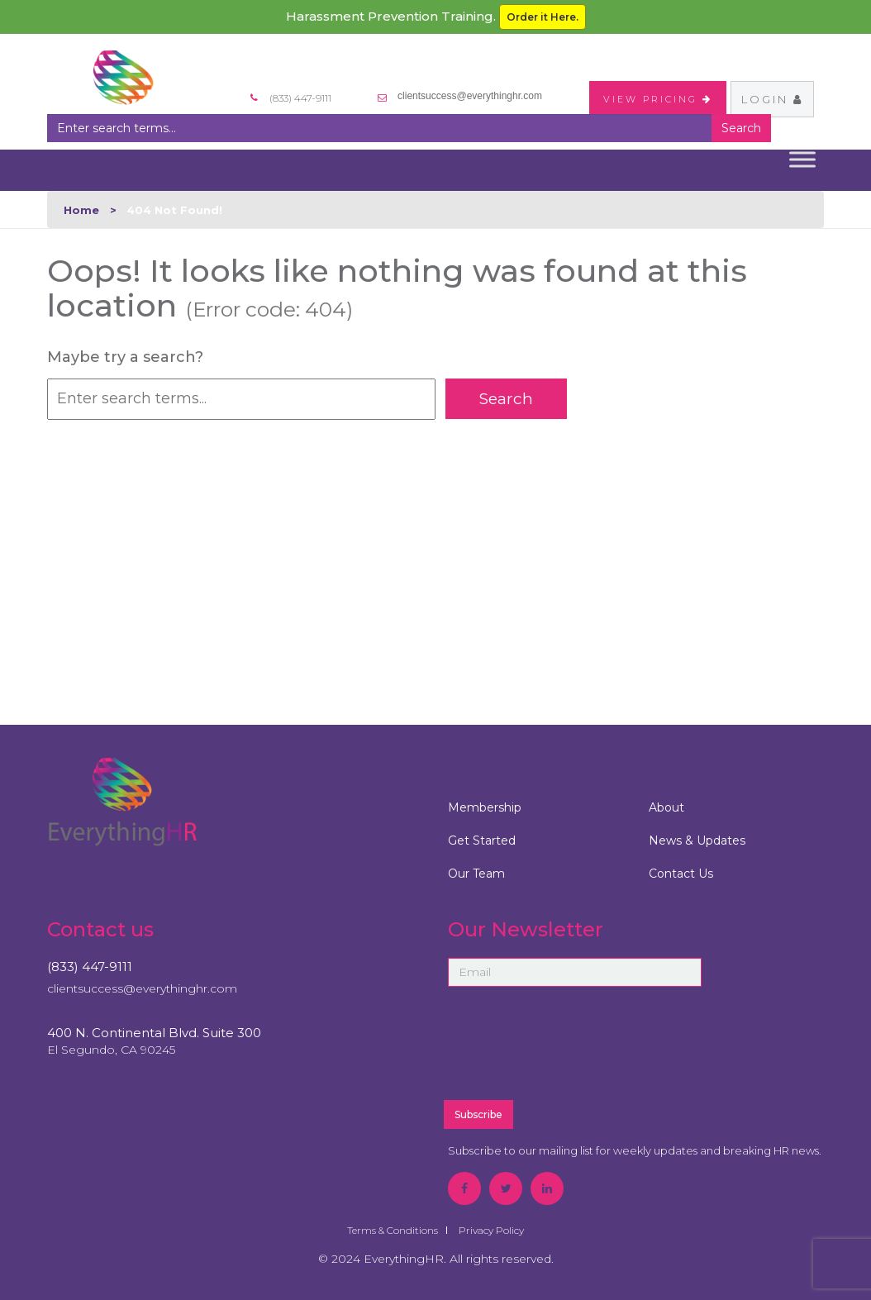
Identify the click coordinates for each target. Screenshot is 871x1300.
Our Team (476, 873)
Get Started (482, 840)
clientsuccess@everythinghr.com (469, 96)
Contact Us (681, 873)
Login (772, 99)
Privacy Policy (491, 1230)
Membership (484, 807)
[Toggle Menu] (802, 159)
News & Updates (697, 840)
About (666, 807)
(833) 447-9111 (89, 966)
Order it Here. (542, 17)
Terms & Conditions (392, 1230)
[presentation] (614, 1050)
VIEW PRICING (657, 99)
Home (81, 210)
